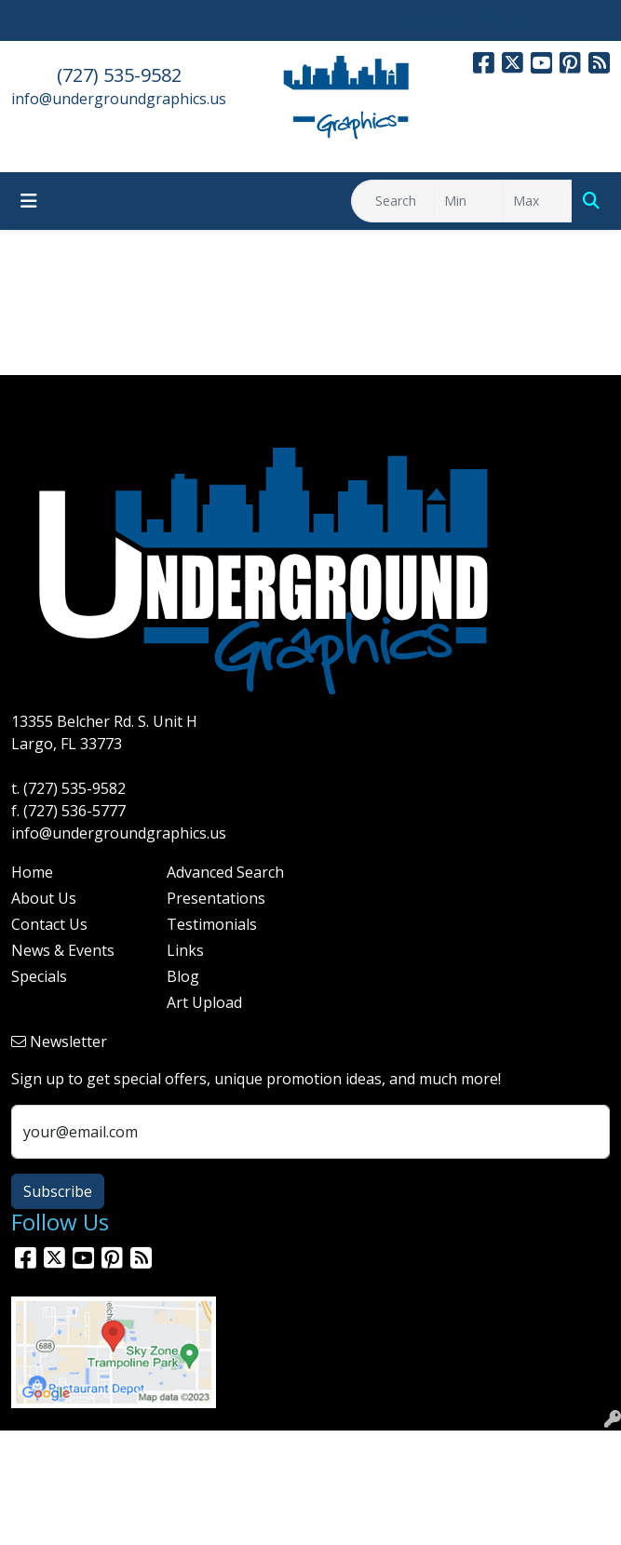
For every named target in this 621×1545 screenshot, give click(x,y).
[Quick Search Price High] (538, 201)
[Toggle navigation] (28, 201)
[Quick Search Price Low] (469, 201)
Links (185, 950)
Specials (39, 976)
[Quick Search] (393, 201)
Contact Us (49, 924)
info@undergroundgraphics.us (118, 98)
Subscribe (57, 1191)
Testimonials (212, 924)
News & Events (63, 950)
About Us (43, 898)
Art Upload (204, 1002)
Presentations (216, 898)
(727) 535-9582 (119, 74)
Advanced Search (225, 872)
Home (32, 872)
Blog (183, 976)
